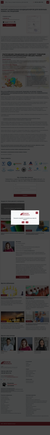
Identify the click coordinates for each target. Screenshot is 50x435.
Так (23, 222)
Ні (27, 222)
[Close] (37, 213)
